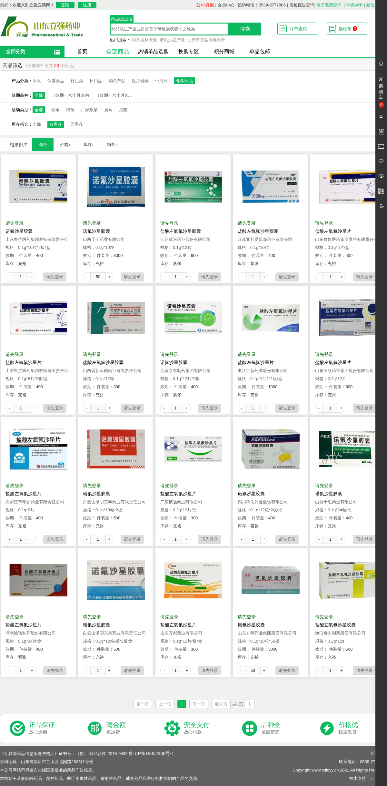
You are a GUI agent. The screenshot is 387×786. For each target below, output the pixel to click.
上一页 (165, 704)
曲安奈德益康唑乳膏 (206, 39)
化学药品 (184, 80)
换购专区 (188, 51)
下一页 (199, 704)
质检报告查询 (301, 5)
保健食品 (55, 80)
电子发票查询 (329, 5)
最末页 (221, 704)
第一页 (142, 704)
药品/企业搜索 (122, 19)
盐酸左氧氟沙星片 (333, 231)
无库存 (76, 124)
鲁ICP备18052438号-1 (151, 753)
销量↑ (112, 144)
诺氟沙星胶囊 (172, 39)
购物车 (348, 28)
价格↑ (65, 144)
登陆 (65, 5)
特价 (70, 109)
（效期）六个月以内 (70, 95)
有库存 (55, 124)
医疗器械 (140, 80)
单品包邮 (259, 51)
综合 (43, 144)
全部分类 (15, 51)
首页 (82, 51)
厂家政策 (89, 109)
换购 (108, 109)
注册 (87, 5)
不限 (37, 80)
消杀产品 (117, 80)
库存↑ (89, 144)
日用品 (96, 80)
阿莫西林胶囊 (144, 39)
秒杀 (55, 109)
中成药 (161, 80)
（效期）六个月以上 (114, 95)
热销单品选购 (153, 51)
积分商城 (224, 51)
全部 (39, 95)
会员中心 (226, 5)
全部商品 (117, 51)
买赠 (123, 109)
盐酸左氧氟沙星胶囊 (180, 231)
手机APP (354, 5)
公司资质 (205, 4)
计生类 (77, 80)
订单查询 (298, 28)
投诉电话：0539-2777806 (262, 5)
